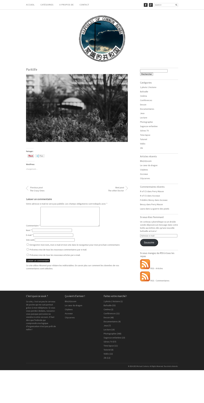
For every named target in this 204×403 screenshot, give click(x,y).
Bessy (143, 204)
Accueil (30, 4)
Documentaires (147, 109)
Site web (30, 243)
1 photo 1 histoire (148, 87)
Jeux (142, 113)
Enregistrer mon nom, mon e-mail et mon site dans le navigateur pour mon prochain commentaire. (75, 248)
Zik (141, 148)
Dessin (143, 104)
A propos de (66, 4)
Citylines (144, 169)
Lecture (143, 117)
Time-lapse (145, 135)
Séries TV (144, 130)
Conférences (146, 100)
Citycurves (145, 178)
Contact (84, 4)
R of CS (143, 191)
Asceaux (144, 174)
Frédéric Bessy (147, 200)
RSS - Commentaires (154, 280)
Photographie (146, 122)
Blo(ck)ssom (146, 161)
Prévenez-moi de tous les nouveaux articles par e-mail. (55, 258)
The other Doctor (116, 189)
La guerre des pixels (159, 208)
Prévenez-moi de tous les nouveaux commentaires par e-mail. (58, 253)
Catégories (47, 4)
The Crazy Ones (37, 189)
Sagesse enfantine (149, 126)
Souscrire (149, 242)
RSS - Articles (151, 268)
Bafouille (144, 91)
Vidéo (142, 143)
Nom (29, 234)
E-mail (29, 238)
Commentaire (33, 229)
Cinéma (143, 96)
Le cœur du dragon (148, 165)
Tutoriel (143, 139)
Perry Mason (158, 191)
